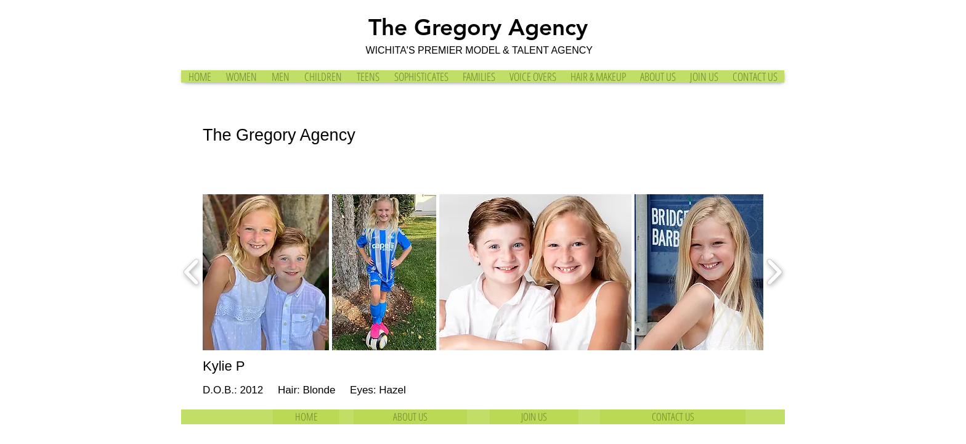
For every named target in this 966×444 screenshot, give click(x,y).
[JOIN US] (534, 416)
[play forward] (774, 272)
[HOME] (306, 416)
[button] (266, 272)
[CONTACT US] (672, 416)
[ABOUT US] (410, 416)
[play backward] (192, 272)
